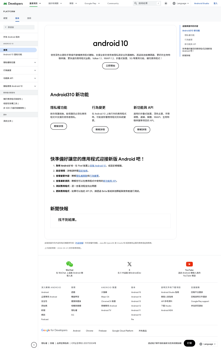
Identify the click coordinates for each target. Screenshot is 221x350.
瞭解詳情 (58, 126)
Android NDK (167, 310)
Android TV (106, 310)
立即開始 (110, 65)
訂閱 (189, 343)
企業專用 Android (49, 296)
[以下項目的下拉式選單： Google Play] (100, 3)
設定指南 (83, 170)
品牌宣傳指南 (63, 343)
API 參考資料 (166, 301)
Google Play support (200, 301)
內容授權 (79, 243)
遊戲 (73, 292)
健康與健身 (76, 301)
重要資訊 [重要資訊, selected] (33, 3)
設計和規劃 (53, 3)
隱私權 (74, 310)
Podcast (44, 319)
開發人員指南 (167, 296)
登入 (216, 3)
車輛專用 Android (109, 306)
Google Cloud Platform (122, 331)
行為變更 (94, 176)
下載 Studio (166, 306)
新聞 (43, 310)
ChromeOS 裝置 (108, 301)
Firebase (103, 331)
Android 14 (136, 296)
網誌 (43, 315)
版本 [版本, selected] (17, 18)
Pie (132, 319)
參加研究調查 (197, 306)
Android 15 (136, 292)
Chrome (89, 331)
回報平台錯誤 (197, 292)
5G (72, 315)
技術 (29, 18)
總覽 (5, 18)
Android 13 (136, 301)
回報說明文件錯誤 (199, 296)
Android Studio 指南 (170, 292)
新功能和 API (109, 181)
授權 (52, 343)
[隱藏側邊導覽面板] (34, 345)
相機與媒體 (76, 306)
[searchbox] (19, 27)
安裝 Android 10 (98, 165)
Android (45, 292)
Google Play (90, 3)
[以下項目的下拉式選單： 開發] (77, 3)
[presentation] (110, 94)
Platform (9, 11)
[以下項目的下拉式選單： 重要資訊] (41, 3)
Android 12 (136, 306)
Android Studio (201, 3)
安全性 (44, 301)
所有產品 (143, 331)
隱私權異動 (81, 176)
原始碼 (44, 306)
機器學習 (75, 296)
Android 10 (136, 315)
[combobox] (147, 3)
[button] (16, 62)
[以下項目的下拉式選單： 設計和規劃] (62, 3)
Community (113, 3)
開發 (71, 3)
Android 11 (136, 310)
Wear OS (105, 296)
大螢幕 (104, 292)
